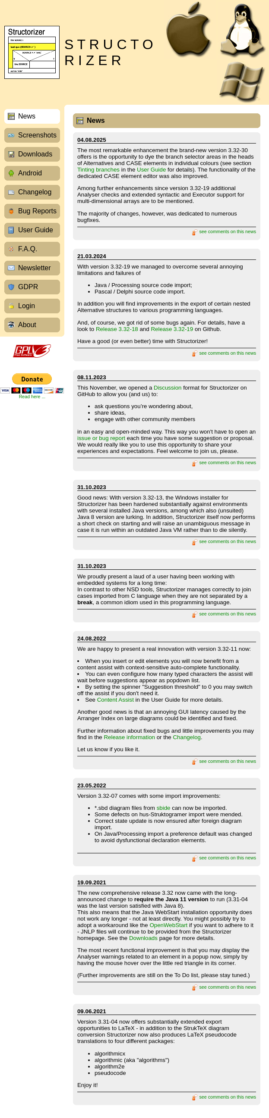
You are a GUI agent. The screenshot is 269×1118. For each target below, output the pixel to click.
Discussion (167, 387)
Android (30, 173)
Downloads (35, 154)
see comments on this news (223, 231)
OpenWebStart (168, 925)
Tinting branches (98, 169)
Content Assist (115, 699)
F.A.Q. (27, 249)
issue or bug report (101, 438)
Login (26, 305)
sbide (164, 808)
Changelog (34, 192)
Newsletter (34, 268)
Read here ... (32, 396)
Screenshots (37, 135)
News (26, 116)
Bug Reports (37, 211)
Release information (129, 737)
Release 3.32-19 (172, 329)
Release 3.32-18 (117, 329)
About (27, 324)
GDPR (28, 286)
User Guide (35, 230)
